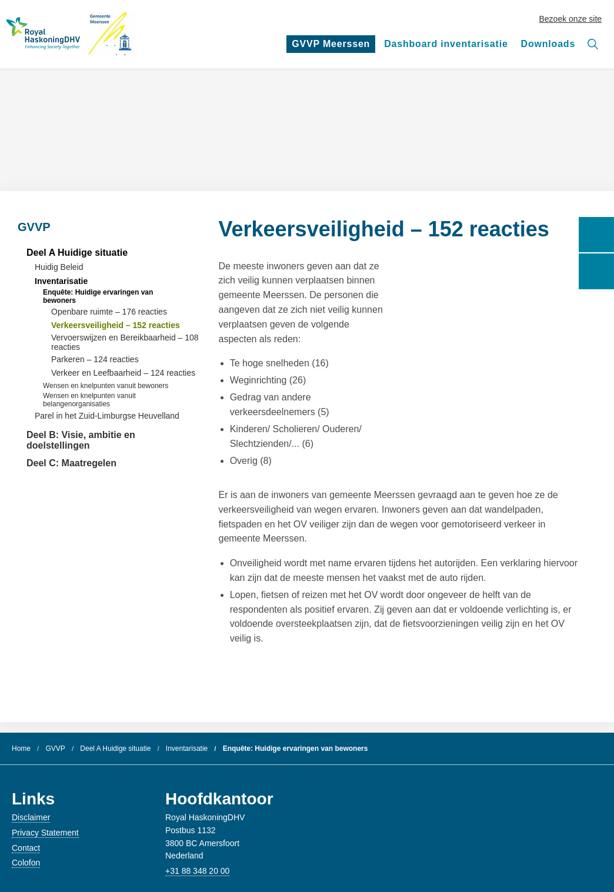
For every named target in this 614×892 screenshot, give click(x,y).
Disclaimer (31, 817)
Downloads (548, 44)
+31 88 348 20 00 (197, 871)
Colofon (26, 862)
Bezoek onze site (570, 19)
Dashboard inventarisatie (446, 44)
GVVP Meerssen (332, 46)
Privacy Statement (45, 832)
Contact (26, 848)
